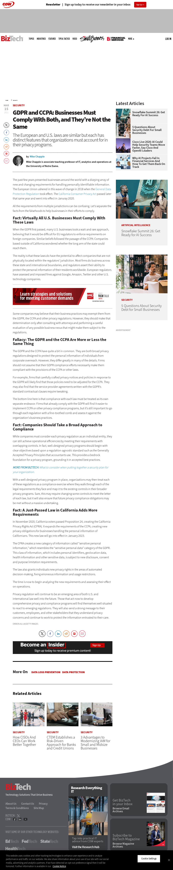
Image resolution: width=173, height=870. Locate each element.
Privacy (43, 804)
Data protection (73, 672)
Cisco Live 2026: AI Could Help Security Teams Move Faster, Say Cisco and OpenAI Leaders (148, 146)
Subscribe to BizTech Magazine (126, 837)
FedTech (29, 841)
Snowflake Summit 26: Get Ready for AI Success (148, 114)
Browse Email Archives (121, 810)
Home (6, 100)
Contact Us (27, 804)
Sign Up (139, 4)
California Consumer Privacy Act (77, 194)
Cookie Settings (148, 858)
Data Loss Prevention (45, 672)
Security (15, 100)
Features (52, 39)
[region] (86, 860)
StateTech (49, 841)
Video (74, 39)
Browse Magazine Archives (123, 845)
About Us (10, 804)
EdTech (12, 841)
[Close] (169, 860)
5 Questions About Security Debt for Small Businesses (147, 130)
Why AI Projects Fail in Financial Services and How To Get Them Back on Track (148, 162)
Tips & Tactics (64, 39)
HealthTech (15, 848)
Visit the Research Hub (85, 847)
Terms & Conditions (17, 808)
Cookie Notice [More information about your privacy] (59, 866)
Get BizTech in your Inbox (122, 802)
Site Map (39, 808)
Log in (168, 38)
